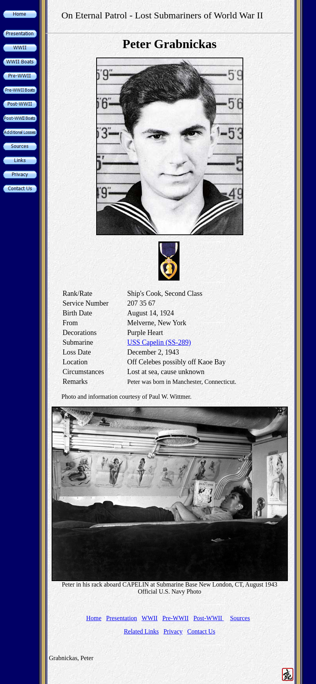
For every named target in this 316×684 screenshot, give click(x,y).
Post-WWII (208, 618)
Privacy (173, 631)
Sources (240, 618)
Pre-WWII (175, 618)
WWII (150, 618)
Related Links (141, 631)
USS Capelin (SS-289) (159, 342)
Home (93, 618)
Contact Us (201, 631)
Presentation (121, 618)
